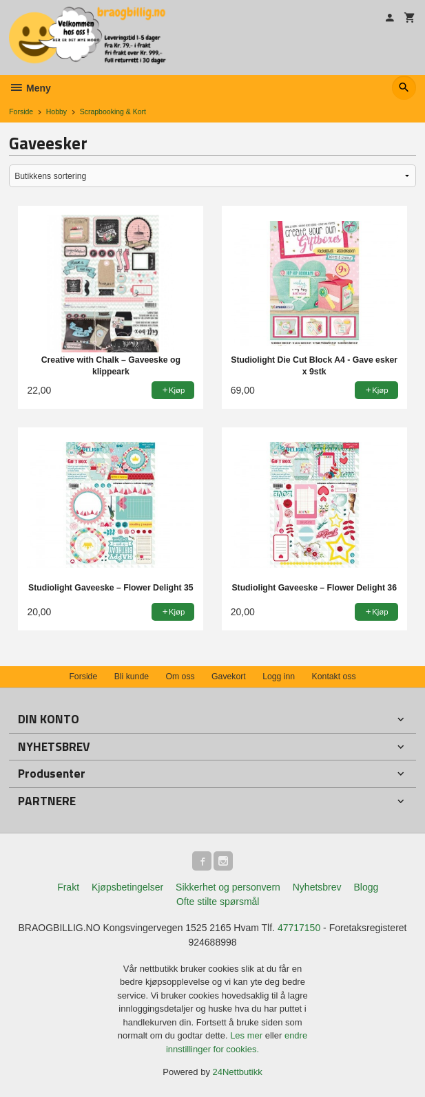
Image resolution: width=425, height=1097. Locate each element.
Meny (30, 88)
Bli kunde (131, 676)
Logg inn (278, 676)
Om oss (179, 676)
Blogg (365, 887)
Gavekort (228, 676)
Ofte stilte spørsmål (218, 901)
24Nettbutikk (237, 1072)
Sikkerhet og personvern (228, 887)
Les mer (247, 1035)
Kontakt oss (334, 676)
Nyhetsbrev (317, 887)
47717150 (299, 927)
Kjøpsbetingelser (127, 887)
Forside (21, 111)
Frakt (68, 887)
